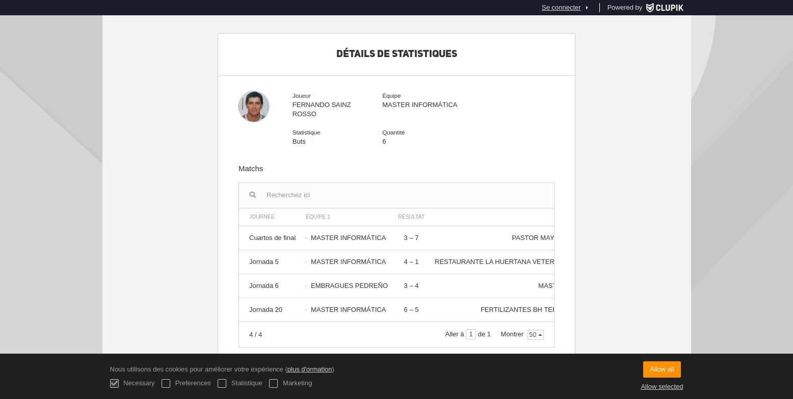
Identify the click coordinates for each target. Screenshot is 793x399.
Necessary (132, 383)
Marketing (290, 383)
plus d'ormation (309, 369)
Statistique (240, 383)
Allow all (662, 369)
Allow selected (662, 386)
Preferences (186, 383)
